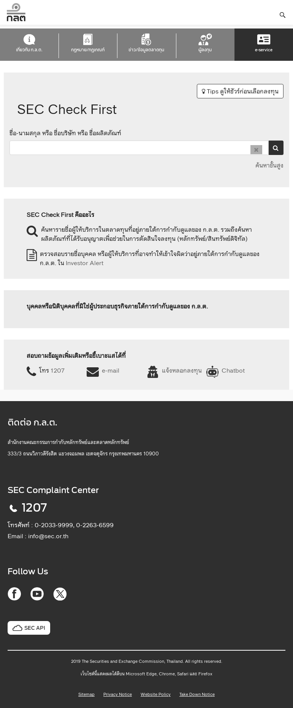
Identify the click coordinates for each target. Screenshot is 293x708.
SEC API (34, 628)
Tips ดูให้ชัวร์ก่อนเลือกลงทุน (240, 91)
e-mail (110, 370)
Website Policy (156, 694)
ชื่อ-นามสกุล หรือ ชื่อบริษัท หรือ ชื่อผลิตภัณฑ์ (65, 132)
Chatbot (233, 370)
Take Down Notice (197, 694)
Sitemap (86, 694)
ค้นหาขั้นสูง (269, 165)
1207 (58, 370)
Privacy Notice (117, 694)
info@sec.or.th (48, 536)
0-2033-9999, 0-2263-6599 (74, 525)
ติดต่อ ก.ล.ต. (32, 423)
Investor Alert (84, 263)
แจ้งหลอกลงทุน (182, 370)
